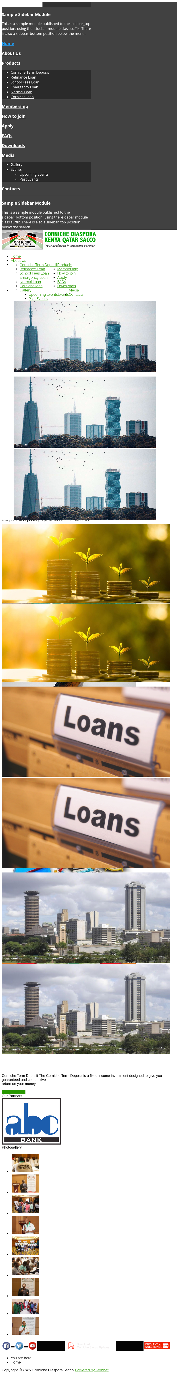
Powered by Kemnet (92, 1370)
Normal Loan (21, 92)
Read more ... (13, 1092)
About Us (11, 53)
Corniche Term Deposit (30, 72)
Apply (8, 126)
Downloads (13, 145)
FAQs (7, 135)
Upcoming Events (34, 174)
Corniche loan (22, 96)
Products (11, 63)
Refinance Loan (23, 77)
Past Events (29, 179)
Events (16, 169)
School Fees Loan (25, 82)
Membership (15, 106)
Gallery (16, 164)
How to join (14, 116)
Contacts (11, 189)
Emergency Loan (24, 87)
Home (8, 43)
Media (8, 155)
